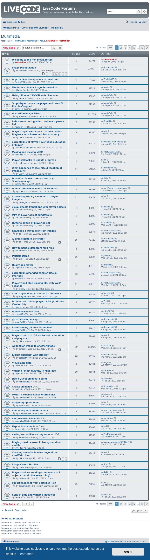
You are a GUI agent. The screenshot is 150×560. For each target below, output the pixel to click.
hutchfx (18, 209)
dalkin (22, 478)
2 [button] (121, 47)
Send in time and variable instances (34, 494)
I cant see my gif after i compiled (32, 327)
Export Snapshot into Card (28, 426)
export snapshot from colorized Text (34, 482)
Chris (21, 467)
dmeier (22, 349)
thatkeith (19, 154)
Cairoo (22, 191)
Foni (17, 307)
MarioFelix (108, 95)
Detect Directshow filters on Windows (35, 188)
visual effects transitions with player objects (39, 206)
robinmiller (64, 41)
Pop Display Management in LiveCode (35, 79)
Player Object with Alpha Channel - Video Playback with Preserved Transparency (37, 133)
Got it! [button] (128, 551)
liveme (107, 378)
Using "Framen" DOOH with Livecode (35, 95)
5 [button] (134, 47)
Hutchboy (23, 116)
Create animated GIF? (25, 386)
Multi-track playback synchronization (34, 87)
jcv (16, 448)
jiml (105, 426)
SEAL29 (107, 345)
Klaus (42, 41)
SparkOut (108, 121)
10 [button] (141, 47)
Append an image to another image (33, 345)
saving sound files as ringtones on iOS (35, 434)
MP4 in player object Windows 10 (32, 214)
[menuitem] (21, 22)
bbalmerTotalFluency (25, 147)
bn (105, 160)
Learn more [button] (26, 554)
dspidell (18, 267)
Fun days (23, 437)
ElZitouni (19, 278)
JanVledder (20, 250)
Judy (21, 174)
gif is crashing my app (25, 319)
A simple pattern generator (28, 238)
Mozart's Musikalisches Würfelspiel (33, 394)
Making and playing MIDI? (28, 152)
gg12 (17, 184)
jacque (107, 255)
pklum (18, 90)
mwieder (19, 365)
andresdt (108, 293)
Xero (21, 405)
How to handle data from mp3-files (33, 247)
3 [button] (125, 47)
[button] (110, 47)
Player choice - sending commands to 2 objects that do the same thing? (36, 474)
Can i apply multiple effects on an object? (37, 293)
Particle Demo (20, 255)
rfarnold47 (20, 127)
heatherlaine (33, 41)
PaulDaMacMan (111, 152)
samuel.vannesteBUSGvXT (117, 442)
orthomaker (24, 486)
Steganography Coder (25, 402)
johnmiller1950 (22, 421)
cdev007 (19, 314)
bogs (106, 362)
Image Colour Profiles (25, 464)
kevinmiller (51, 41)
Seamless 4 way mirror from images (34, 230)
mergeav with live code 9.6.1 (29, 418)
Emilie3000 (20, 82)
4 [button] (129, 47)
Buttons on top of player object (31, 222)
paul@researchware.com (115, 188)
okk (20, 137)
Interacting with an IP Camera (30, 410)
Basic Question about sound (29, 378)
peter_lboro (24, 202)
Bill (20, 259)
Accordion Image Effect (26, 113)
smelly (22, 289)
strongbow (108, 418)
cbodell (22, 70)
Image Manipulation (24, 67)
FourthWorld (20, 41)
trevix (21, 98)
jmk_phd (23, 163)
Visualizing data (21, 362)
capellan (19, 373)
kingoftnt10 (24, 296)
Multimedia (10, 36)
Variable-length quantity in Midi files (34, 370)
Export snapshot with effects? (30, 354)
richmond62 (109, 67)
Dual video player (22, 265)
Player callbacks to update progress (34, 160)
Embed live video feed (25, 311)
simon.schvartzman (28, 413)
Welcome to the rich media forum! (32, 59)
